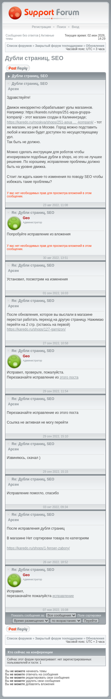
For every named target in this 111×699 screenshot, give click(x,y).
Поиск (61, 27)
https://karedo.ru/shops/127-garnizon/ (36, 329)
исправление (63, 596)
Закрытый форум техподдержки (59, 45)
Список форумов (19, 45)
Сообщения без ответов (22, 35)
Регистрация (41, 27)
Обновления (95, 45)
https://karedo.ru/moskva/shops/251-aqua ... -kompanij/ (50, 122)
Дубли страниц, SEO (34, 58)
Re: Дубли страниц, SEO (33, 213)
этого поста (69, 377)
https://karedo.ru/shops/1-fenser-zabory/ (38, 548)
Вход (75, 27)
